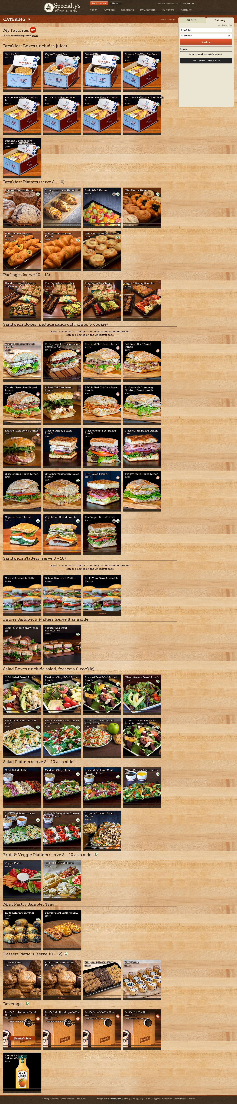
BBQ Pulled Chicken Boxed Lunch (101, 389)
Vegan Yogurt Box (56, 54)
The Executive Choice (98, 283)
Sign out (115, 3)
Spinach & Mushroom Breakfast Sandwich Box (20, 142)
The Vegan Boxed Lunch (100, 517)
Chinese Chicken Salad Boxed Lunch (99, 722)
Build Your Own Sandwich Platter (101, 579)
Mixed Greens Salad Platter (141, 770)
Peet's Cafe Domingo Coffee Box (62, 1014)
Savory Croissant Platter (60, 190)
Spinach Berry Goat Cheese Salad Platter (62, 815)
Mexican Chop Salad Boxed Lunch (62, 679)
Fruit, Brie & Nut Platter (59, 863)
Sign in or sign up (99, 3)
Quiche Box (12, 54)
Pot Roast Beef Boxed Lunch (138, 346)
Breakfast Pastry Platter (19, 190)
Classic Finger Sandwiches (21, 627)
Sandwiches (55, 1099)
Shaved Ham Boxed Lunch (21, 430)
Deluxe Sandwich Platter (60, 578)
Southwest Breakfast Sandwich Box (144, 99)
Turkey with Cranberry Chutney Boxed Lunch (139, 389)
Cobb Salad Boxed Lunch (20, 677)
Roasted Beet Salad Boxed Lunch (101, 679)
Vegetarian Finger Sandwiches (56, 629)
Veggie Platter (13, 863)
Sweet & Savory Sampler (140, 283)
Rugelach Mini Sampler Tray (19, 914)
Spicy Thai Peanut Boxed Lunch (20, 722)
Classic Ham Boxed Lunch (141, 430)
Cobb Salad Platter (16, 770)
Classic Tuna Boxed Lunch (21, 473)
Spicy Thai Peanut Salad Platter (20, 815)
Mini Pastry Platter (136, 190)
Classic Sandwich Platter (20, 578)
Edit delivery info (225, 25)
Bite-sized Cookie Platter (100, 962)
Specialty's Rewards (165, 3)
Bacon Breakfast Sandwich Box (21, 99)
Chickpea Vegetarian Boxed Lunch (62, 475)
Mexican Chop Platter (58, 770)
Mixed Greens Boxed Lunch (142, 677)
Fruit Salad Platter (96, 190)
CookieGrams (81, 1099)
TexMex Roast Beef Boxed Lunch (21, 389)
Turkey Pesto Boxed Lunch (141, 473)
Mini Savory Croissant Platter (18, 235)
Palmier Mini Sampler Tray (61, 912)
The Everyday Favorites (59, 283)
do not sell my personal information (159, 1099)
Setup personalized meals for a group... (206, 54)
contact (192, 1099)
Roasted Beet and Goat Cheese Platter (99, 771)
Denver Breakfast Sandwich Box (102, 99)
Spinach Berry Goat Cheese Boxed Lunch (62, 722)
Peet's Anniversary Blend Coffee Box (20, 1014)
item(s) (188, 3)
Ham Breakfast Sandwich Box (60, 99)
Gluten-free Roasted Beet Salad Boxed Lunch (140, 722)
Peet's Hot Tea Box (136, 1012)
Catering (45, 1099)
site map (127, 1099)
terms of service (180, 1099)
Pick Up (192, 20)
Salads (63, 1099)
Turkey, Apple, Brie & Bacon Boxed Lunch (62, 346)
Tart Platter (132, 962)
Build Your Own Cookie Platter (59, 964)
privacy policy (138, 1099)
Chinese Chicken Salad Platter (99, 815)
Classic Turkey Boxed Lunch (58, 432)
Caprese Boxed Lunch (18, 517)
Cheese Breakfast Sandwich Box (142, 56)
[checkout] (206, 42)
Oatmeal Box (93, 54)
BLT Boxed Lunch (96, 473)
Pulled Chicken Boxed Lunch (58, 389)
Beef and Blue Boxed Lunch (102, 344)
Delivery (219, 20)
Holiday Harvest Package (20, 283)
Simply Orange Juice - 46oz (14, 1057)
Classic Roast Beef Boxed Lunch (100, 432)
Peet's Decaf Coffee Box (99, 1012)
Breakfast (70, 1099)
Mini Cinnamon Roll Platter (102, 233)
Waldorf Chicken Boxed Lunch (19, 346)
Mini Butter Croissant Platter (58, 235)
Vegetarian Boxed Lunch (60, 517)
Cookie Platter (14, 962)
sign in (35, 36)
